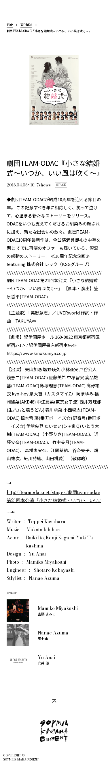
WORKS (26, 25)
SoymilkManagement (11, 13)
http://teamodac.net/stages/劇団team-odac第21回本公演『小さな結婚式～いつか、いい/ (54, 496)
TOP (10, 25)
